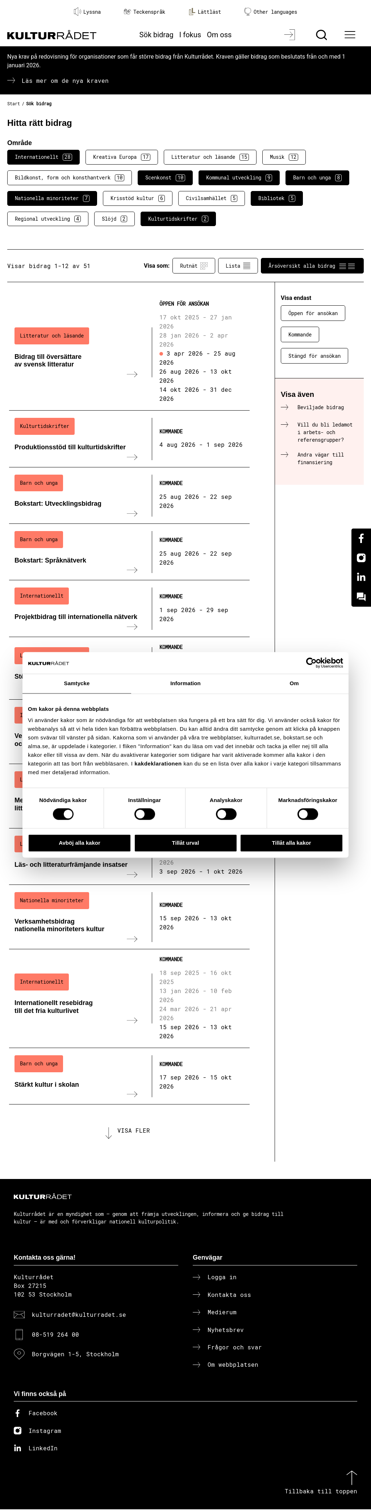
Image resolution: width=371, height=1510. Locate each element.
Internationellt (43, 157)
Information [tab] (185, 683)
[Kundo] (361, 597)
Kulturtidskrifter (178, 218)
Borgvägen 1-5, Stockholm (75, 1354)
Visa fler (133, 1130)
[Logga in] (290, 35)
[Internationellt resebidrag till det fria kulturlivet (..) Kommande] (129, 998)
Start (13, 103)
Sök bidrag (156, 34)
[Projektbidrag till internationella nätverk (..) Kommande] (129, 608)
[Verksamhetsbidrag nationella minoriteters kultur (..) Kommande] (129, 917)
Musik (284, 157)
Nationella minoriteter (52, 198)
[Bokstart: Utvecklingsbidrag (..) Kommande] (129, 495)
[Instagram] (361, 558)
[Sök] (322, 35)
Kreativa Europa (121, 157)
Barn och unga (317, 177)
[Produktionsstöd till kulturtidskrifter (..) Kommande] (129, 439)
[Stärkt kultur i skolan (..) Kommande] (129, 1076)
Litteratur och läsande (210, 157)
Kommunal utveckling (239, 177)
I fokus (190, 34)
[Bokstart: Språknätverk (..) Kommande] (129, 552)
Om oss (219, 34)
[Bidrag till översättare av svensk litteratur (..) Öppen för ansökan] (129, 352)
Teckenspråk (144, 11)
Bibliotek (276, 198)
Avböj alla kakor (79, 843)
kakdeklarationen (158, 763)
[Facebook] (361, 538)
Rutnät (194, 266)
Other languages (270, 12)
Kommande (300, 334)
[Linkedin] (361, 577)
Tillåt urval (185, 843)
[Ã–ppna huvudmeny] (351, 34)
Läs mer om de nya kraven (65, 80)
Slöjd (114, 218)
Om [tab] (294, 683)
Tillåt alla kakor (291, 843)
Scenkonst (165, 177)
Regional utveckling (48, 218)
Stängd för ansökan (314, 355)
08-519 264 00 (55, 1335)
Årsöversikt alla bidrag (312, 266)
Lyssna (87, 11)
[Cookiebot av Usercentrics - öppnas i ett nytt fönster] (311, 662)
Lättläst (204, 11)
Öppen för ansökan (313, 313)
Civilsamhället (211, 198)
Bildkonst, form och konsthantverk (69, 177)
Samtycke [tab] (77, 683)
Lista (238, 266)
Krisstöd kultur (138, 198)
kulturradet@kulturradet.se (79, 1315)
